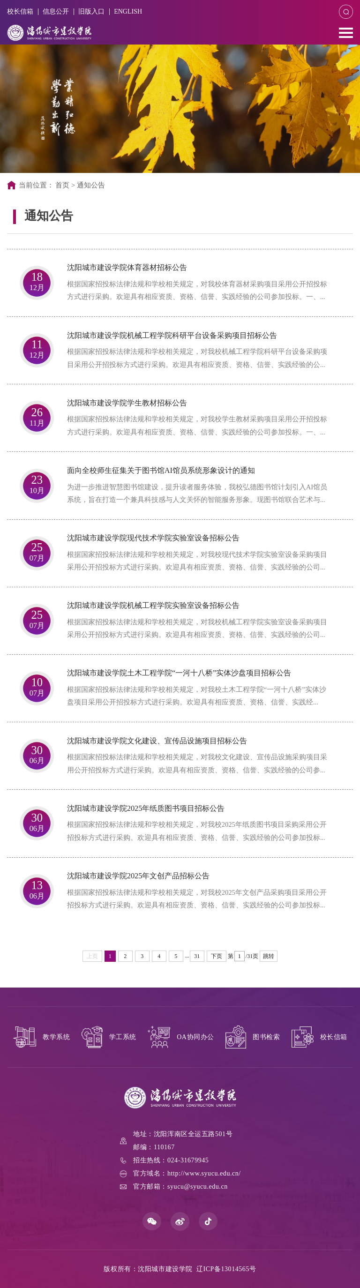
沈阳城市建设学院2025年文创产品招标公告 (138, 875)
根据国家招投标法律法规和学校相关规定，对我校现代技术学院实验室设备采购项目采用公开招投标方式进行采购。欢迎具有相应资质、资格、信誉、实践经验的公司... (197, 561)
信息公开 (56, 11)
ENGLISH (129, 11)
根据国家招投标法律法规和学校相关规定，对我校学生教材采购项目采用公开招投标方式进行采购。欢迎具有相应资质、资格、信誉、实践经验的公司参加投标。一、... (197, 425)
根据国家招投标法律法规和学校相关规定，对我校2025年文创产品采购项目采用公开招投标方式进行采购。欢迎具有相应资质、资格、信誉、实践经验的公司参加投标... (197, 899)
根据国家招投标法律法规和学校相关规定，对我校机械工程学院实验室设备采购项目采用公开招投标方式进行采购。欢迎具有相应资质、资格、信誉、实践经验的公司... (197, 628)
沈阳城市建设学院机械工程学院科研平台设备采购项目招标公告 (172, 335)
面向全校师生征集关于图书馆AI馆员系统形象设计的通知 (161, 470)
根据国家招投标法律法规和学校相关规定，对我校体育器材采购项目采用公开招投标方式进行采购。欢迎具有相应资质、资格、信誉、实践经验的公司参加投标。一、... (197, 290)
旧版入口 (92, 11)
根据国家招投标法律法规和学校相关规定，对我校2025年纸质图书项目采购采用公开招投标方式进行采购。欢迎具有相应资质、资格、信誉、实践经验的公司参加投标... (197, 831)
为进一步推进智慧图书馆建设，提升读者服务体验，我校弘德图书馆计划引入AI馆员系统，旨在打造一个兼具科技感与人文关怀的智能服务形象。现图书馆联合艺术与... (197, 493)
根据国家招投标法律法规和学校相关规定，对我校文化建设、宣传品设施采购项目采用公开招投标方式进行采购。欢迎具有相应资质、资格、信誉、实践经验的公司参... (197, 763)
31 (197, 956)
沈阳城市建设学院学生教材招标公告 (127, 402)
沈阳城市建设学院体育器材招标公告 (127, 267)
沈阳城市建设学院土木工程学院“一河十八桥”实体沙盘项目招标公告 (179, 672)
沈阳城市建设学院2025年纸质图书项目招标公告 (146, 808)
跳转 (268, 956)
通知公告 (91, 185)
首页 (62, 185)
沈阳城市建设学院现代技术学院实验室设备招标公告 (153, 537)
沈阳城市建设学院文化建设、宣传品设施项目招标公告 (157, 740)
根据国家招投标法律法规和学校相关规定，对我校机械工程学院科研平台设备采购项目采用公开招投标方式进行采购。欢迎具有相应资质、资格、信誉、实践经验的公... (197, 358)
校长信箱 (20, 11)
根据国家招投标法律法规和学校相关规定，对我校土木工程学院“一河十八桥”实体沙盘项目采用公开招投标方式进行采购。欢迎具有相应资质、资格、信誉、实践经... (196, 696)
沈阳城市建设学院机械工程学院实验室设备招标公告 (153, 605)
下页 (216, 956)
